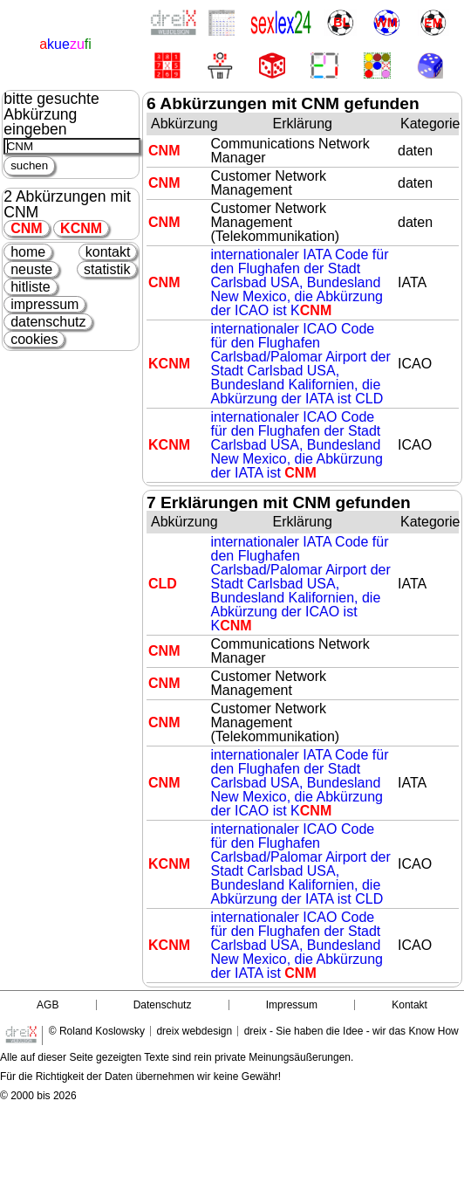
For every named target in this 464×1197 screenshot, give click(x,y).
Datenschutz (162, 1005)
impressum (44, 304)
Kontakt (409, 1005)
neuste (31, 269)
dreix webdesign (194, 1031)
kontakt (108, 251)
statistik (107, 269)
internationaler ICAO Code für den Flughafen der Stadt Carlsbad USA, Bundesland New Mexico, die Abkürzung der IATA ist (297, 444)
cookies (34, 339)
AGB (47, 1005)
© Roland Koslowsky (97, 1031)
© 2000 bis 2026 (38, 1096)
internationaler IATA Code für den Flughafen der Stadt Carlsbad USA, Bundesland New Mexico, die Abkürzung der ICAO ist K (300, 282)
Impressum (291, 1005)
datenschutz (47, 321)
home (27, 251)
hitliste (30, 286)
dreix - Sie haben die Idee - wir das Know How (351, 1031)
